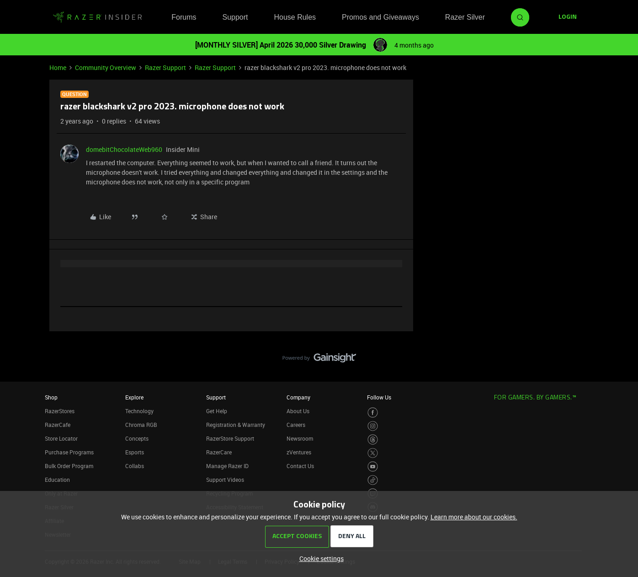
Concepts (137, 438)
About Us (298, 411)
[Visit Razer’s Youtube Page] (372, 466)
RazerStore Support (230, 438)
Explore (134, 397)
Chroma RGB (141, 424)
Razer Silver (465, 17)
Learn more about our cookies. (474, 516)
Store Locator (61, 438)
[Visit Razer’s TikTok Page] (372, 480)
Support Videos (225, 479)
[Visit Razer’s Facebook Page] (372, 412)
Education (57, 479)
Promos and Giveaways (380, 17)
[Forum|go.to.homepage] (97, 17)
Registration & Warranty (235, 424)
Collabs (134, 465)
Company (298, 397)
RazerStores (59, 411)
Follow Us (379, 397)
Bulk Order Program (69, 465)
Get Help (216, 411)
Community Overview (105, 67)
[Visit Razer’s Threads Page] (372, 439)
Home (57, 67)
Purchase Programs (69, 452)
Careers (296, 424)
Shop (51, 397)
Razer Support (165, 67)
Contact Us (300, 465)
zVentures (299, 452)
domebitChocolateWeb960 (124, 149)
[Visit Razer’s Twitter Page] (372, 453)
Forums (183, 17)
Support (235, 17)
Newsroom (300, 438)
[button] (567, 17)
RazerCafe (57, 424)
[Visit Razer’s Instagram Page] (372, 426)
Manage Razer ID (227, 465)
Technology (139, 411)
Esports (134, 452)
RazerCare (219, 452)
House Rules (295, 17)
